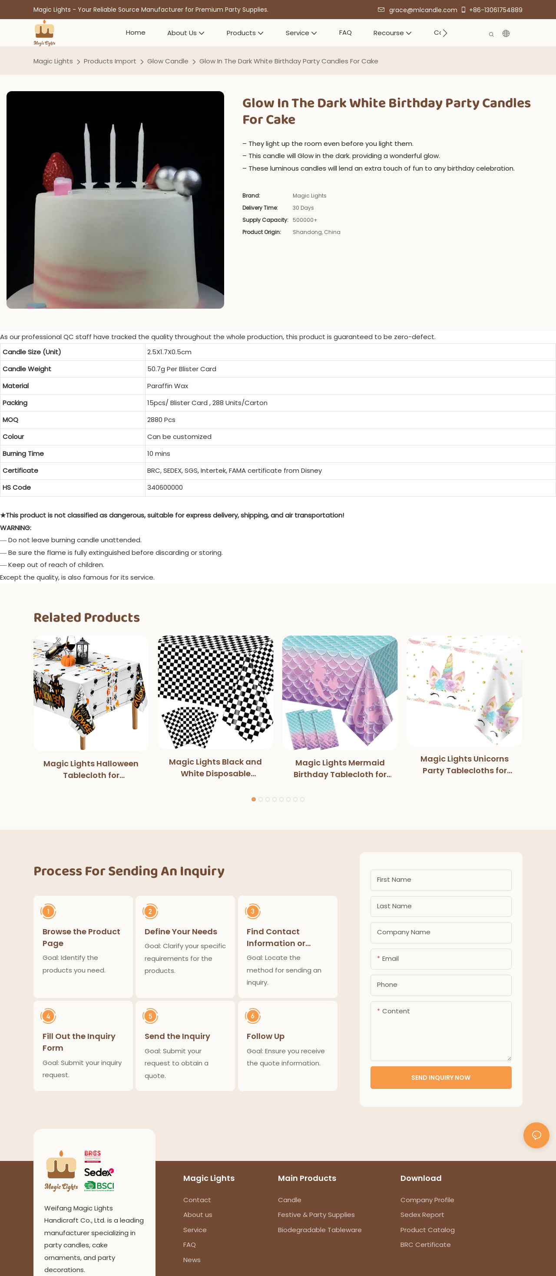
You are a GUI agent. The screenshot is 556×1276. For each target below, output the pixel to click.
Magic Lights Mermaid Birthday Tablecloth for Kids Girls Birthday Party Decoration (340, 768)
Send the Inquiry (178, 1037)
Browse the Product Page (81, 937)
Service (195, 1229)
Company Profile (427, 1199)
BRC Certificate (425, 1244)
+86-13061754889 (491, 10)
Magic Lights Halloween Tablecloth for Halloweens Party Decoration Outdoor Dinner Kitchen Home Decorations (91, 769)
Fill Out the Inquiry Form (79, 1043)
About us (197, 1214)
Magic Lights (53, 61)
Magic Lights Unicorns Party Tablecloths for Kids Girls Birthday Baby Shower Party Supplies (465, 764)
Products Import (110, 61)
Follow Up (266, 1037)
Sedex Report (422, 1214)
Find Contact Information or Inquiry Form (276, 937)
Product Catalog (427, 1229)
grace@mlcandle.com (417, 10)
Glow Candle (168, 61)
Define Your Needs (181, 931)
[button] (445, 33)
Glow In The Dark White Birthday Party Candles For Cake (288, 61)
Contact (197, 1199)
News (192, 1259)
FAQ (189, 1244)
